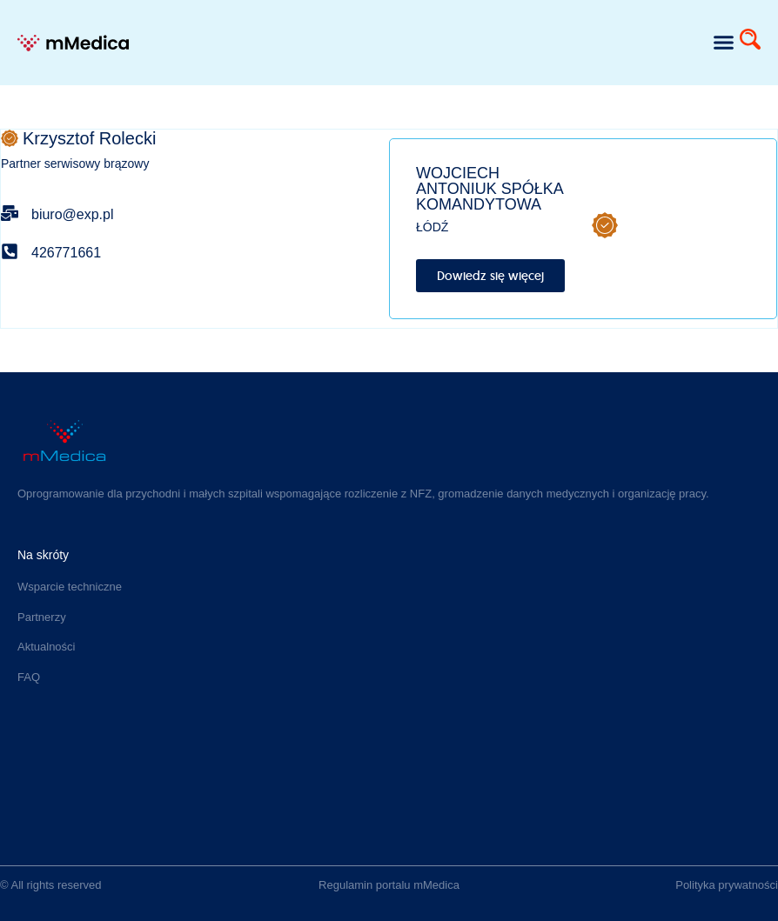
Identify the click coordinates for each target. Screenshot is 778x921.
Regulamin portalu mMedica (389, 884)
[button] (723, 42)
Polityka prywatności (726, 884)
